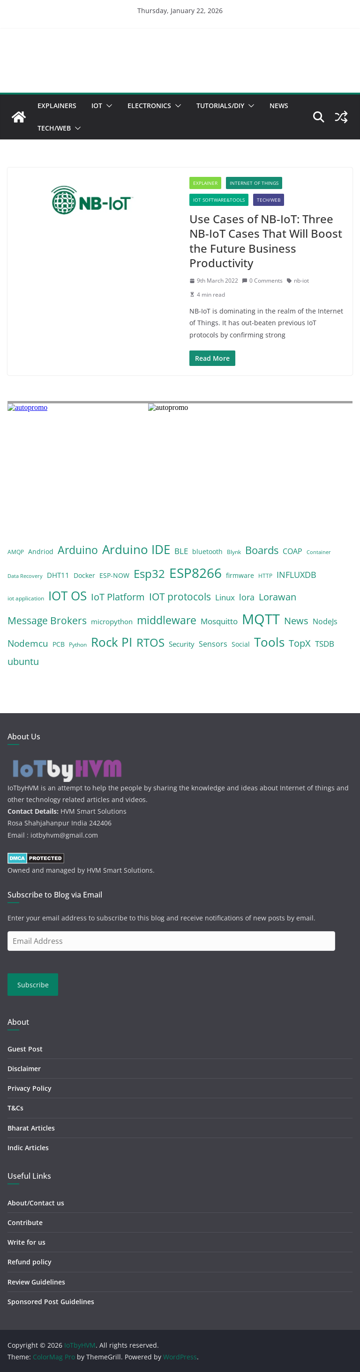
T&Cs (15, 1107)
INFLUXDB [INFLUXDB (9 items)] (296, 574)
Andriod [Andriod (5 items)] (40, 551)
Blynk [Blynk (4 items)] (234, 552)
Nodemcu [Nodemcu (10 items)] (28, 643)
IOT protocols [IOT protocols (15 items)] (180, 596)
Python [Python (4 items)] (78, 645)
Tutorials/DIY (220, 105)
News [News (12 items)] (296, 620)
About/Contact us (36, 1202)
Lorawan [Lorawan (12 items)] (277, 597)
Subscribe (33, 984)
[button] (107, 105)
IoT (96, 105)
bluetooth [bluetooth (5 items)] (207, 551)
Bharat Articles (31, 1128)
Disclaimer (24, 1068)
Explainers (57, 105)
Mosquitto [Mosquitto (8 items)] (219, 621)
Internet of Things (254, 183)
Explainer (205, 183)
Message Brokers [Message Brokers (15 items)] (47, 620)
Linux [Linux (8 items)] (225, 597)
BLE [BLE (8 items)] (181, 551)
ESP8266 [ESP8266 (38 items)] (195, 573)
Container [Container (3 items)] (319, 552)
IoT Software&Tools (219, 200)
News (279, 105)
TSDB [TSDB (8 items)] (324, 643)
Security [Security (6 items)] (182, 644)
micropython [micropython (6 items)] (112, 621)
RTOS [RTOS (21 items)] (150, 642)
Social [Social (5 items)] (241, 644)
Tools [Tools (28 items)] (269, 642)
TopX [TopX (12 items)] (300, 643)
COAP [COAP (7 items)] (292, 551)
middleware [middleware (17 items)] (166, 620)
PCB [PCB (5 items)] (58, 644)
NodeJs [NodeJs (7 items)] (325, 621)
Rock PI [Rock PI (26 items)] (111, 642)
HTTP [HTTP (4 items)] (265, 576)
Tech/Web (54, 128)
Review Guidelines (36, 1281)
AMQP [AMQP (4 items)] (16, 552)
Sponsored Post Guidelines (51, 1301)
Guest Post (25, 1048)
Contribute (25, 1222)
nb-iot (301, 281)
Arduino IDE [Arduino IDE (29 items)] (136, 549)
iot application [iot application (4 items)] (26, 598)
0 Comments (262, 281)
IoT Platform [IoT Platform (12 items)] (118, 597)
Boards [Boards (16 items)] (261, 550)
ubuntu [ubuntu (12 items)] (23, 661)
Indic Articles (28, 1147)
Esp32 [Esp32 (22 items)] (149, 573)
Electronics (149, 105)
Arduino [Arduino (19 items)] (78, 549)
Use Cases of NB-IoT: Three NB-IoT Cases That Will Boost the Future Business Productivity (265, 240)
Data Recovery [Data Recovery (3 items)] (25, 576)
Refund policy (30, 1261)
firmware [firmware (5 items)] (240, 575)
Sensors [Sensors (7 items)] (213, 644)
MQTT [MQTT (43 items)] (261, 619)
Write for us (26, 1242)
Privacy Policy (30, 1088)
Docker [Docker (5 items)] (84, 575)
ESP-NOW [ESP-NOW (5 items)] (114, 575)
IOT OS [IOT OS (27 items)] (67, 595)
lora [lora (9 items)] (247, 597)
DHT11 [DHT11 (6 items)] (58, 575)
